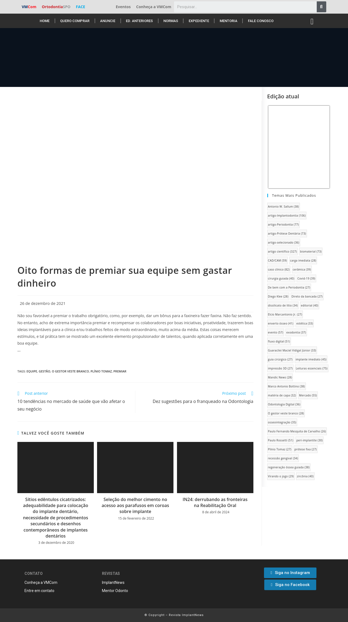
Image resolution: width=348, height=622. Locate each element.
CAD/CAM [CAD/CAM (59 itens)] (277, 260)
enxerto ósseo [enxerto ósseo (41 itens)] (280, 323)
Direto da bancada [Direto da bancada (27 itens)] (307, 296)
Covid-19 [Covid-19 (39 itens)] (306, 278)
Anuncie (107, 21)
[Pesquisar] (321, 6)
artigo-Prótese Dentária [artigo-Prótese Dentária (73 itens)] (287, 233)
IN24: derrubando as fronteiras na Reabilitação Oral (215, 502)
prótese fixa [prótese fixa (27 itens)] (305, 449)
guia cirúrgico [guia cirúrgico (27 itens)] (280, 359)
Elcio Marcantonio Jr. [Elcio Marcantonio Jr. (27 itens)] (285, 314)
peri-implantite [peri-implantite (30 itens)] (309, 440)
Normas (170, 21)
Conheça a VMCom (153, 6)
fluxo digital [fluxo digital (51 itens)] (279, 341)
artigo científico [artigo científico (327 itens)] (282, 251)
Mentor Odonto (115, 590)
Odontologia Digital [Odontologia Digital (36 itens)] (284, 404)
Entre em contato (39, 590)
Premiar (119, 371)
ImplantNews (113, 582)
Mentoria (228, 21)
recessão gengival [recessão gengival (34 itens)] (283, 458)
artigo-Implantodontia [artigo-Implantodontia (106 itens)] (287, 215)
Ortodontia (56, 6)
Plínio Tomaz (101, 371)
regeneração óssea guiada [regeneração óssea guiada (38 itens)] (289, 467)
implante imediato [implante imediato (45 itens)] (311, 359)
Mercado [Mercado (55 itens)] (308, 395)
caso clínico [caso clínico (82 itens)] (279, 269)
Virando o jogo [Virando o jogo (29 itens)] (281, 476)
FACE (80, 6)
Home (44, 21)
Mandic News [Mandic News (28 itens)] (280, 377)
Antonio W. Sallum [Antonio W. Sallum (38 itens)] (283, 206)
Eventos (123, 6)
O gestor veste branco (70, 371)
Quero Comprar (74, 21)
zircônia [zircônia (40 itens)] (305, 476)
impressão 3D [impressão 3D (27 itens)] (280, 368)
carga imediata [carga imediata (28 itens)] (303, 260)
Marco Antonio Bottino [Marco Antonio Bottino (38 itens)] (286, 386)
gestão (44, 371)
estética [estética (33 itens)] (304, 323)
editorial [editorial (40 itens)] (309, 305)
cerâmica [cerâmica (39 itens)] (302, 269)
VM (29, 6)
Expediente (199, 21)
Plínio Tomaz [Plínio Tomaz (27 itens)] (279, 449)
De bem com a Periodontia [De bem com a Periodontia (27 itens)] (289, 287)
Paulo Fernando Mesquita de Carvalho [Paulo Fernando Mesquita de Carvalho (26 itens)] (297, 431)
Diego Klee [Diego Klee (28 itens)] (278, 296)
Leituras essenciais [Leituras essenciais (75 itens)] (312, 368)
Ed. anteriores (139, 21)
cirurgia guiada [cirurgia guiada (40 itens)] (281, 278)
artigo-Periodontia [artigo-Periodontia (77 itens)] (283, 224)
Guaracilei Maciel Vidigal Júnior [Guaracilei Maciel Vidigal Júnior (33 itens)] (292, 350)
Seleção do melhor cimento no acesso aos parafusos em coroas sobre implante (135, 505)
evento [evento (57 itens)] (275, 332)
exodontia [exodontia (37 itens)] (296, 332)
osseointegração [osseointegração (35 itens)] (282, 422)
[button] (290, 573)
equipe (31, 371)
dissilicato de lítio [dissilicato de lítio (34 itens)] (283, 305)
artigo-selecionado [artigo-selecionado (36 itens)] (283, 242)
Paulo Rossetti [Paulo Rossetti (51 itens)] (280, 440)
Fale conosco (261, 21)
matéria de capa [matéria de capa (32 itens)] (282, 395)
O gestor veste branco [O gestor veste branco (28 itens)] (286, 413)
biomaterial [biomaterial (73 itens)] (311, 251)
